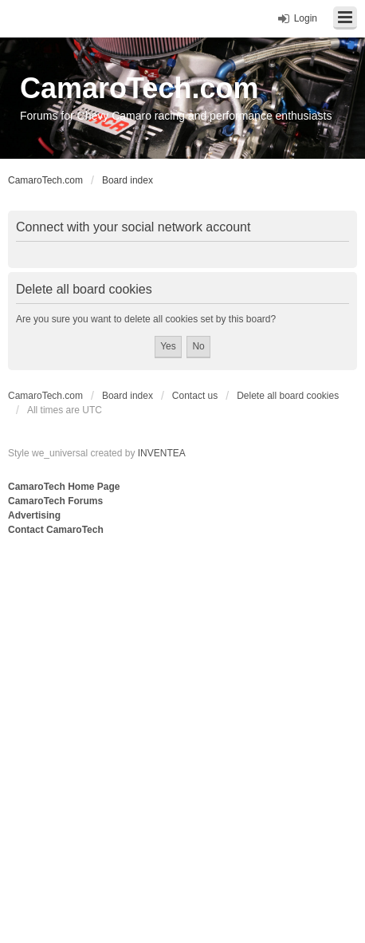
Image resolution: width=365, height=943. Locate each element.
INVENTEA (162, 453)
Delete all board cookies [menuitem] (288, 395)
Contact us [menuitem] (195, 395)
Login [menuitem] (305, 18)
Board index (127, 395)
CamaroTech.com (139, 88)
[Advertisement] (182, 729)
